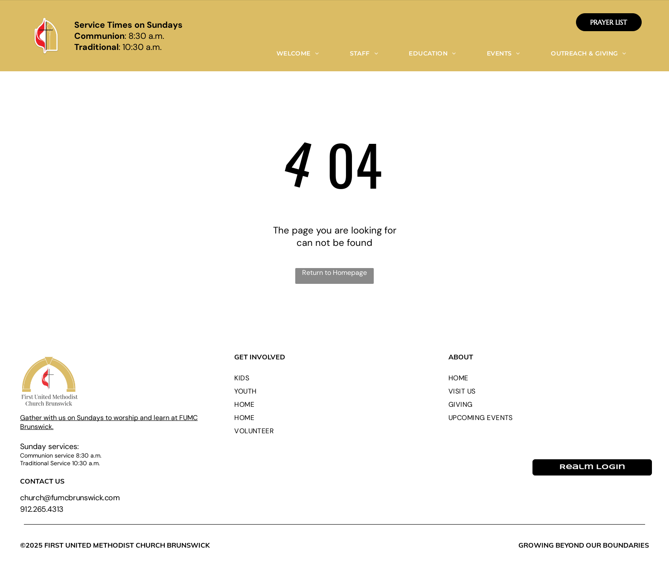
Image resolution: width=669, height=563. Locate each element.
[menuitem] (297, 53)
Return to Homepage (334, 272)
